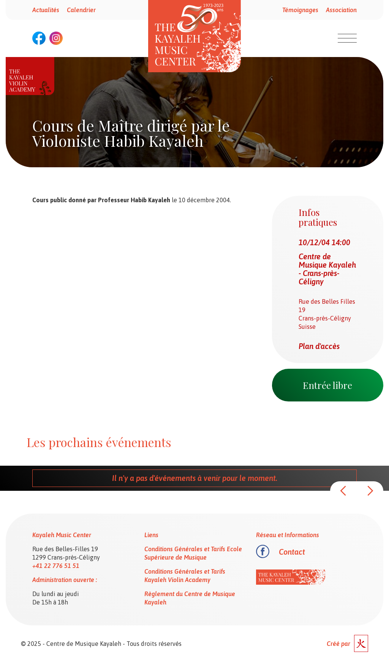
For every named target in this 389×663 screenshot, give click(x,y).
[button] (343, 490)
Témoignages (300, 9)
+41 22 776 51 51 (55, 565)
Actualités (45, 9)
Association (341, 9)
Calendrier (81, 9)
